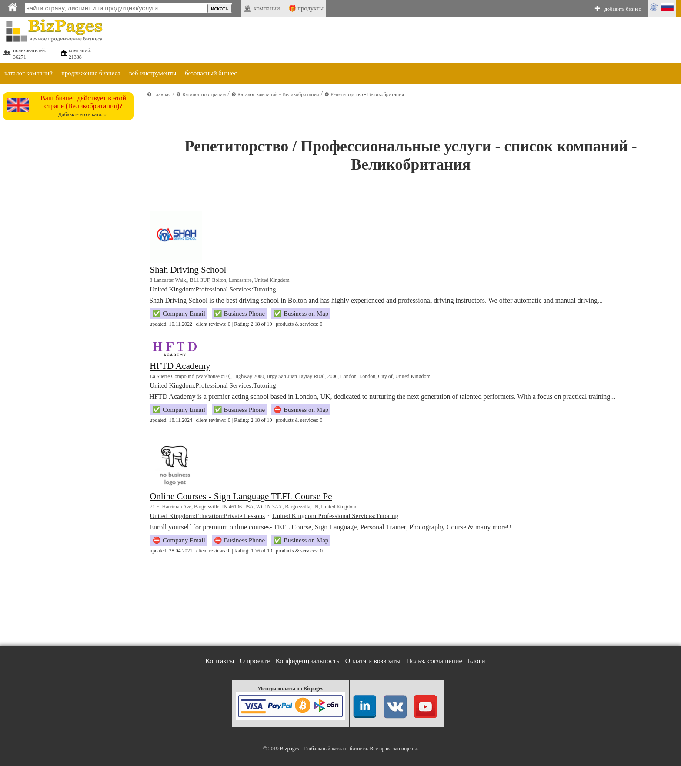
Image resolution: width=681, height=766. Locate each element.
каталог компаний (28, 73)
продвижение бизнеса (90, 73)
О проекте (255, 661)
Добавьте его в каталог (83, 114)
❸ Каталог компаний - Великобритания (275, 94)
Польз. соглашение (434, 661)
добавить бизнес (622, 9)
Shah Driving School (188, 269)
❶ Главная (158, 94)
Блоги (476, 661)
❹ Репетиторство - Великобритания (364, 94)
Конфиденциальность (307, 661)
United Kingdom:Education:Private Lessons (207, 515)
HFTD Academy (180, 366)
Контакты (219, 661)
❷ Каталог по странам (201, 94)
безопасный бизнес (211, 73)
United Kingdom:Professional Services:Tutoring (213, 289)
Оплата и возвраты (373, 661)
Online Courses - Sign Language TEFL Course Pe (241, 496)
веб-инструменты (153, 73)
